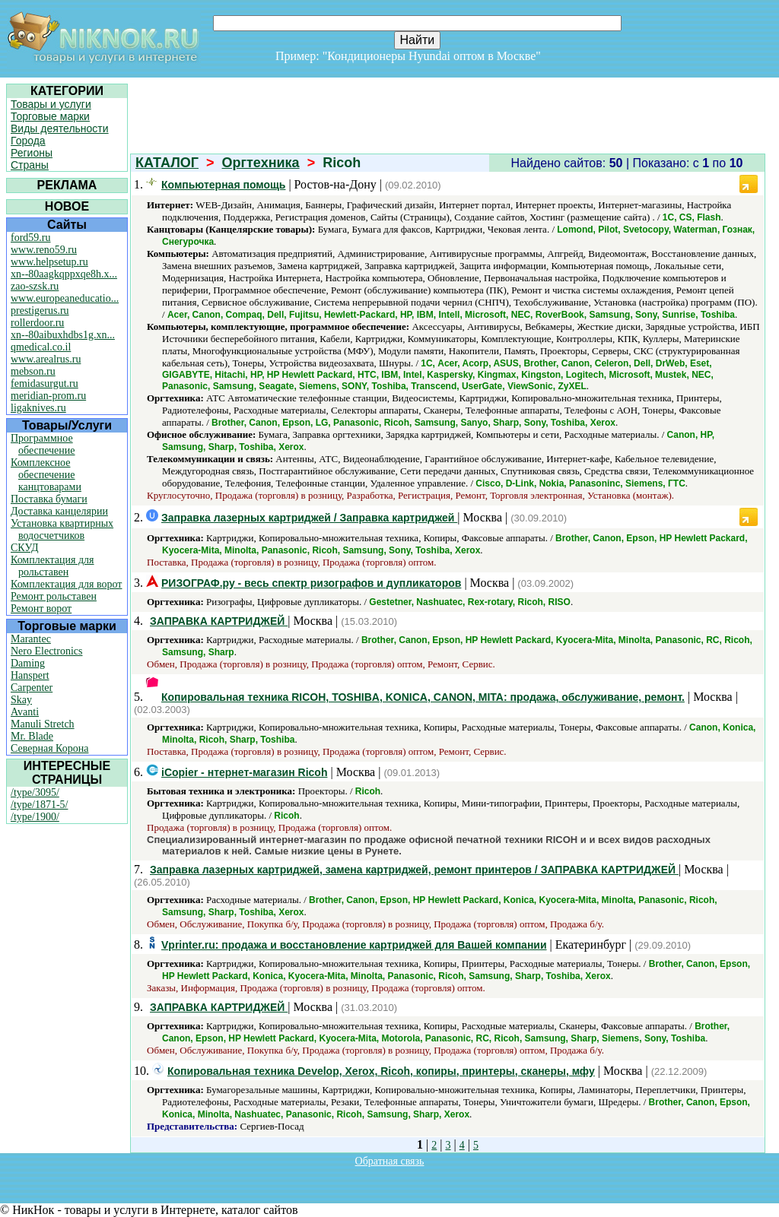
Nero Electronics (46, 651)
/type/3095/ (35, 792)
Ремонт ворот (41, 608)
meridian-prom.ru (48, 395)
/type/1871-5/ (39, 804)
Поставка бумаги (49, 499)
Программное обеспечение (43, 444)
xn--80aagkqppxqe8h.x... (64, 274)
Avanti (25, 712)
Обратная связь (389, 1161)
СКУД (24, 547)
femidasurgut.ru (44, 383)
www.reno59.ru (44, 249)
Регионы (31, 153)
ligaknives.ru (38, 408)
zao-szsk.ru (35, 286)
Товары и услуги (51, 104)
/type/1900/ (35, 816)
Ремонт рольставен (54, 596)
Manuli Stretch (43, 724)
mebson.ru (33, 371)
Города (28, 141)
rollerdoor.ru (37, 322)
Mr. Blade (32, 736)
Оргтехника (261, 162)
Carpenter (31, 687)
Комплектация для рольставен (52, 566)
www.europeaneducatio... (65, 298)
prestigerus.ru (40, 310)
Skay (21, 699)
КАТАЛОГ (167, 162)
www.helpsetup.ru (49, 262)
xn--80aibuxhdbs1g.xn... (63, 335)
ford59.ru (31, 237)
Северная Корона (49, 748)
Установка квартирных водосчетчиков (62, 529)
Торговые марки (50, 116)
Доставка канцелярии (59, 511)
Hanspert (30, 675)
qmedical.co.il (41, 347)
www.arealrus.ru (46, 359)
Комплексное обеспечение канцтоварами (46, 475)
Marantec (31, 639)
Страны (30, 165)
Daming (28, 663)
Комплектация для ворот (66, 584)
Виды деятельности (60, 128)
